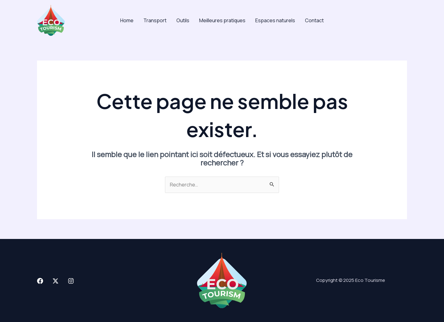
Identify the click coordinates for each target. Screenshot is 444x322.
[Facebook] (40, 281)
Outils (182, 20)
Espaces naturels (275, 20)
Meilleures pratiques (222, 20)
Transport (154, 20)
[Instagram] (71, 281)
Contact (314, 20)
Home (127, 20)
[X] (55, 281)
